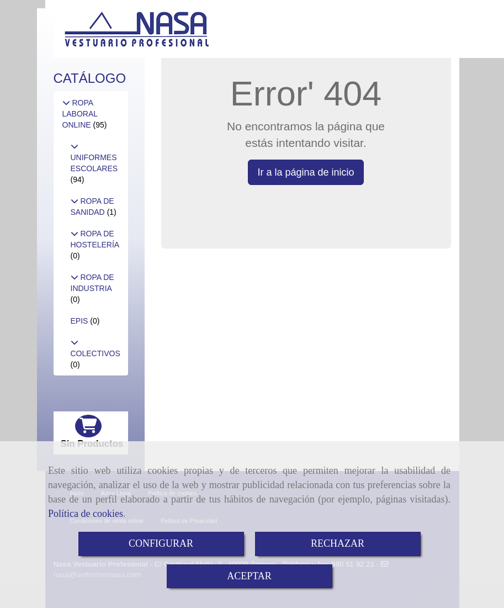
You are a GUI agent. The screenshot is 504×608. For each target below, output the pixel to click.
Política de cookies (85, 513)
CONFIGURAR (161, 543)
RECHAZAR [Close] (337, 543)
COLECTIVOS (95, 353)
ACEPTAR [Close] (249, 575)
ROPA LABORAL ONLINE (80, 113)
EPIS (81, 320)
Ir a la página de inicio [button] (305, 172)
